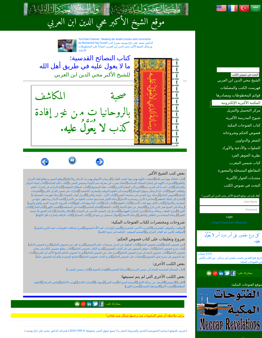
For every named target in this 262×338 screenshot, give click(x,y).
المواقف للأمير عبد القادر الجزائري (165, 232)
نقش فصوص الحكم (151, 244)
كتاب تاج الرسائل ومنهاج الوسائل (150, 191)
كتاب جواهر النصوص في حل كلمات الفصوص (130, 248)
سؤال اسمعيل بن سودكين (105, 215)
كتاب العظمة (123, 203)
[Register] (241, 222)
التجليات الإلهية (146, 179)
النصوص (170, 282)
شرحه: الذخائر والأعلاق (78, 179)
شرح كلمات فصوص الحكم (96, 256)
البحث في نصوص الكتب (245, 74)
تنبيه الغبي (111, 282)
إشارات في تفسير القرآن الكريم (60, 191)
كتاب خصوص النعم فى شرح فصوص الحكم (143, 252)
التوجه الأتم (168, 286)
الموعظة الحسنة (150, 286)
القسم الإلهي (53, 207)
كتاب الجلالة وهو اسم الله (170, 179)
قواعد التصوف (99, 269)
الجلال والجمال (64, 211)
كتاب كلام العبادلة (57, 183)
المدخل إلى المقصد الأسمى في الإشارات (97, 211)
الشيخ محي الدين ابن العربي (238, 80)
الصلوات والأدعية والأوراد (241, 148)
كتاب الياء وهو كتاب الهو (88, 203)
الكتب (181, 282)
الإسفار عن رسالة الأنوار (151, 282)
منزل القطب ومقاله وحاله (161, 211)
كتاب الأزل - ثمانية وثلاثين (101, 195)
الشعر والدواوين (247, 140)
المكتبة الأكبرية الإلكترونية (240, 102)
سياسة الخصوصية (158, 330)
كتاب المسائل (81, 215)
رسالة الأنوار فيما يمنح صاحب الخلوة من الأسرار (92, 199)
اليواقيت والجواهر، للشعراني (168, 228)
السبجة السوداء (127, 282)
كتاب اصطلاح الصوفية (76, 187)
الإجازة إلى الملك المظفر (170, 199)
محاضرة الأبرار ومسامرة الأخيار (137, 199)
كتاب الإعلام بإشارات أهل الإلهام (54, 215)
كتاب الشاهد (110, 207)
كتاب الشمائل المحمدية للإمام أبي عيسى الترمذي (157, 269)
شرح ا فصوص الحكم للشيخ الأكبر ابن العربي (60, 252)
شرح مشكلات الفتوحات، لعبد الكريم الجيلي (59, 228)
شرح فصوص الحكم (39, 244)
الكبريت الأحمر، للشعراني (137, 228)
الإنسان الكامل (86, 282)
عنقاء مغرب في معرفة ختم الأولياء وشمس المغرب (97, 183)
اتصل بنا (121, 330)
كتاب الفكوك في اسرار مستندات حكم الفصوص (112, 244)
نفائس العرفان (51, 282)
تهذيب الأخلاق (68, 282)
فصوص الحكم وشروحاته (241, 133)
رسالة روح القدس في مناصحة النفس (137, 195)
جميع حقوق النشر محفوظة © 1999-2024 (92, 330)
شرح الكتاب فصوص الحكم (88, 248)
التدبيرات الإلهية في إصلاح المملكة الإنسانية (151, 183)
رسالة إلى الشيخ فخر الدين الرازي (165, 207)
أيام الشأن (38, 207)
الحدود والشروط (137, 330)
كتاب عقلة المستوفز (101, 187)
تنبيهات (100, 282)
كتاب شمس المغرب (244, 163)
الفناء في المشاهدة (72, 207)
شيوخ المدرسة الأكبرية (243, 118)
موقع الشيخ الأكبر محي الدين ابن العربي (106, 22)
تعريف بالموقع (177, 330)
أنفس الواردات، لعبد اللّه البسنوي (103, 228)
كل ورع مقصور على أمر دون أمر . (232, 238)
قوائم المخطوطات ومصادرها (238, 95)
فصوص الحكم (168, 195)
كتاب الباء (109, 203)
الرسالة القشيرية (118, 269)
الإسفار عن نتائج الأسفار (132, 207)
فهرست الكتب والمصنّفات (240, 87)
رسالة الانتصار (129, 215)
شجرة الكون (132, 286)
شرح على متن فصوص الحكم (68, 244)
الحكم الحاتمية (93, 207)
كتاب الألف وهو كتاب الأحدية (148, 203)
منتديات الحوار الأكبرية (243, 178)
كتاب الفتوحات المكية (243, 125)
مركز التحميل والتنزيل (243, 110)
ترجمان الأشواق (101, 179)
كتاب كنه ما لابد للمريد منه (158, 187)
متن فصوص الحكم (174, 244)
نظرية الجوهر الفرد (245, 155)
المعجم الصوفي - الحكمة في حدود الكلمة (121, 232)
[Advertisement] (229, 38)
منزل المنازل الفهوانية (133, 211)
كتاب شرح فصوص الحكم (170, 248)
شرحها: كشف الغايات (124, 179)
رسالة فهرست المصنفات (46, 195)
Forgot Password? (223, 222)
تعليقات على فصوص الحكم (128, 256)
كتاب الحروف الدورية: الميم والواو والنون (50, 203)
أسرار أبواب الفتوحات (74, 195)
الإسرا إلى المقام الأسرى (128, 187)
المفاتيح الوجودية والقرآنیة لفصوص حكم (58, 256)
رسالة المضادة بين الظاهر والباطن (157, 215)
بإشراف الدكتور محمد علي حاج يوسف (47, 330)
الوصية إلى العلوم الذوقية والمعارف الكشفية (104, 191)
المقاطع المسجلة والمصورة (239, 170)
